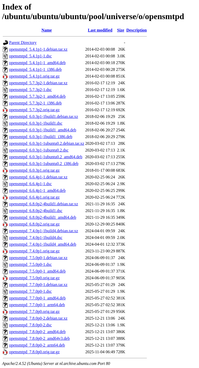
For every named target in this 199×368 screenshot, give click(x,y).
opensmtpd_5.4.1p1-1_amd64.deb (37, 63)
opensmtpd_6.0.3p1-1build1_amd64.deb (42, 130)
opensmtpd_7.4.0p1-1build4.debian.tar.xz (43, 231)
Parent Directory (23, 42)
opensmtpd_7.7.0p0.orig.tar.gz (34, 311)
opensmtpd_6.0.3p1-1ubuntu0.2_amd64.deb (45, 157)
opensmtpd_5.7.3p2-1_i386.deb (35, 103)
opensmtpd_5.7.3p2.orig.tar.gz (34, 110)
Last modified (100, 30)
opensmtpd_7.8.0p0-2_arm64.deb (37, 345)
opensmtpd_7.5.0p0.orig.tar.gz (34, 278)
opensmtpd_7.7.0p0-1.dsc (30, 291)
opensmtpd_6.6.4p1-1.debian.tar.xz (38, 177)
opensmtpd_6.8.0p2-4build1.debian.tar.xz (43, 204)
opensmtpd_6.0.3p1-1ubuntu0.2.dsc (38, 150)
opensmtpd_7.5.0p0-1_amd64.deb (37, 271)
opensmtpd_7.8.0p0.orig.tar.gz (34, 352)
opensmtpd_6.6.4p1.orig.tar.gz (34, 197)
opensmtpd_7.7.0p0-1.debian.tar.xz (38, 284)
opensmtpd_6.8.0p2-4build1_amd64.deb (42, 217)
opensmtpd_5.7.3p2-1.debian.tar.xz (38, 83)
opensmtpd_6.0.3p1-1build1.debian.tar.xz (43, 116)
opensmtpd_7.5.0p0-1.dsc (30, 264)
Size (120, 30)
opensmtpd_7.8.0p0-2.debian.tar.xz (38, 318)
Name (46, 30)
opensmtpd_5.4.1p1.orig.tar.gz (34, 76)
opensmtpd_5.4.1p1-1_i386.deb (35, 69)
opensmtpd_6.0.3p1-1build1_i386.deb (40, 136)
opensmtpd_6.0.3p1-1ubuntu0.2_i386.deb (44, 163)
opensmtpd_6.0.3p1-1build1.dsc (35, 123)
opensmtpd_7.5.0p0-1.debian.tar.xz (38, 258)
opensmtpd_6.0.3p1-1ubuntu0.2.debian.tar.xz (46, 143)
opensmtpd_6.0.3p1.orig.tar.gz (34, 170)
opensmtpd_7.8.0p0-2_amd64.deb (37, 331)
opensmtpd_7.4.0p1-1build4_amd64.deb (42, 244)
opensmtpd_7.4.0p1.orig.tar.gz (34, 251)
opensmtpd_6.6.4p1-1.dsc (30, 184)
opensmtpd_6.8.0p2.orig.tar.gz (34, 224)
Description (136, 30)
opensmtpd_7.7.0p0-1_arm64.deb (37, 305)
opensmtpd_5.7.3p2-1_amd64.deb (37, 96)
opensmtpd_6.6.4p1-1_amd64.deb (37, 190)
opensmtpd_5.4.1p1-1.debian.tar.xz (38, 49)
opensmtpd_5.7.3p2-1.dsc (30, 89)
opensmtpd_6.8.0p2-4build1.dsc (35, 210)
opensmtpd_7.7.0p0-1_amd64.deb (37, 298)
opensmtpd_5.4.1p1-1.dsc (30, 56)
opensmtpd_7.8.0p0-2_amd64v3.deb (39, 338)
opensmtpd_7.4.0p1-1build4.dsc (35, 237)
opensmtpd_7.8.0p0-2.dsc (30, 325)
